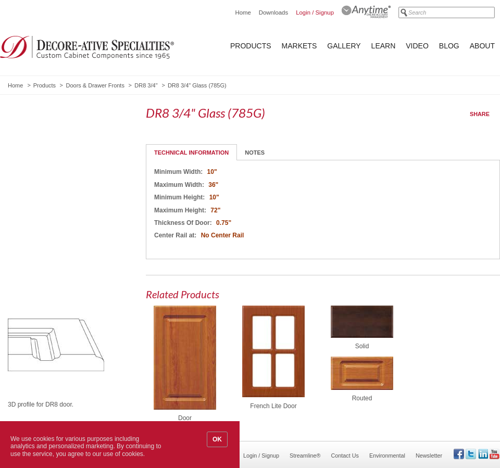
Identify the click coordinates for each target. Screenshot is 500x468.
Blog (449, 46)
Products (250, 46)
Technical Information (191, 152)
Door (185, 418)
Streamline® (305, 455)
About (482, 46)
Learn (383, 46)
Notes (255, 152)
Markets (299, 46)
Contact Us (345, 455)
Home (243, 12)
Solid (362, 346)
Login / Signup (315, 12)
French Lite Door (273, 406)
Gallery (343, 46)
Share (480, 114)
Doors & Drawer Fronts (95, 85)
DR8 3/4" (145, 85)
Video (417, 46)
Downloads (273, 12)
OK (217, 439)
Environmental (387, 455)
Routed (362, 398)
